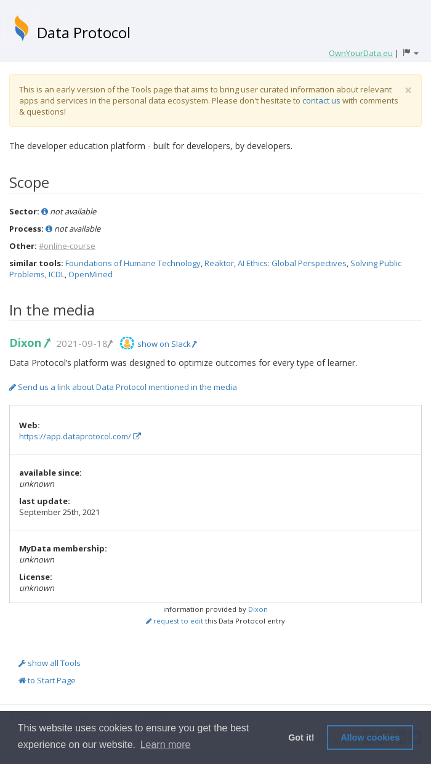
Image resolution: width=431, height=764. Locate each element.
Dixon (29, 342)
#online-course (67, 245)
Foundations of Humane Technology (133, 263)
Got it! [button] (301, 737)
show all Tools (49, 662)
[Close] (408, 90)
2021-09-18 (83, 343)
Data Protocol (84, 32)
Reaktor (219, 263)
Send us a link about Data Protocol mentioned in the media (123, 386)
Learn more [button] (165, 744)
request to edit (174, 620)
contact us (321, 100)
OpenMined (90, 274)
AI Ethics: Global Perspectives (292, 263)
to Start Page (47, 680)
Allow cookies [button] (370, 737)
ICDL (57, 274)
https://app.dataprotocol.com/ (80, 436)
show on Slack (166, 343)
